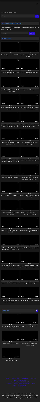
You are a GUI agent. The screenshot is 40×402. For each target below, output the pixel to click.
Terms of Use (24, 378)
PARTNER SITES (25, 382)
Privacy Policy (15, 378)
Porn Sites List (15, 382)
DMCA (7, 378)
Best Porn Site (22, 380)
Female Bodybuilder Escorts (21, 383)
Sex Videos (9, 383)
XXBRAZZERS (22, 385)
